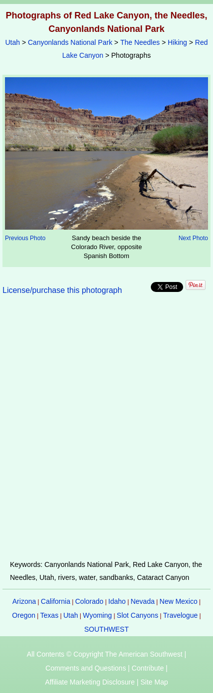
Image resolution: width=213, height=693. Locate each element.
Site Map (154, 682)
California (55, 601)
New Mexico (179, 601)
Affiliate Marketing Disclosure (90, 682)
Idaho (117, 601)
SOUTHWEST (106, 629)
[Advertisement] (106, 433)
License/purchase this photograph (62, 290)
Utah (12, 42)
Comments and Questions (85, 668)
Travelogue (180, 615)
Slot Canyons (137, 615)
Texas (49, 615)
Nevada (142, 601)
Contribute (148, 668)
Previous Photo (25, 238)
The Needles (140, 42)
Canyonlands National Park (70, 42)
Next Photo (193, 238)
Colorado (89, 601)
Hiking (177, 42)
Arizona (24, 601)
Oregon (23, 615)
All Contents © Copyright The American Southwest (105, 654)
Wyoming (97, 615)
